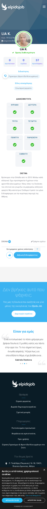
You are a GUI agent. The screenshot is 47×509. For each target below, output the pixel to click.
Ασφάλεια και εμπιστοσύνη (23, 434)
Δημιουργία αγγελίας (23, 314)
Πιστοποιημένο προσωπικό (23, 428)
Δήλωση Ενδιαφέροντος (27, 255)
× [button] (44, 470)
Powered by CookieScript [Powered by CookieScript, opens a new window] (23, 506)
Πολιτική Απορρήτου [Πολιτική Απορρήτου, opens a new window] (33, 495)
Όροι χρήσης (23, 439)
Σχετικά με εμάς (23, 412)
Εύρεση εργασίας (23, 401)
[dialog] (23, 488)
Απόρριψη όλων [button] (34, 500)
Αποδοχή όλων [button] (12, 500)
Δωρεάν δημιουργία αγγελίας (23, 407)
